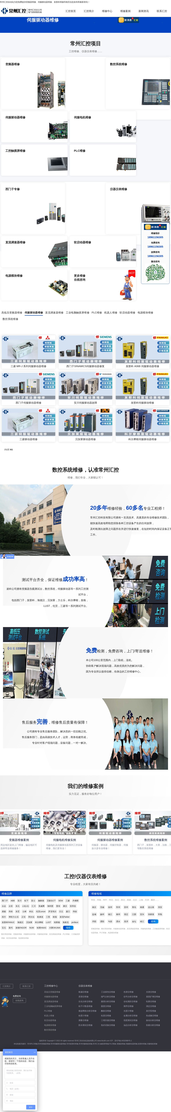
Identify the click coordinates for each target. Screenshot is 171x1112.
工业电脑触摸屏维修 (77, 210)
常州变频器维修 (44, 941)
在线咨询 (19, 898)
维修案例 (125, 11)
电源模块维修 (145, 210)
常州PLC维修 (32, 941)
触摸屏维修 (104, 941)
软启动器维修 (127, 210)
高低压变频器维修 (11, 210)
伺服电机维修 (152, 941)
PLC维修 (97, 210)
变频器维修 (31, 2)
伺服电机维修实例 (65, 737)
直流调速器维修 (54, 210)
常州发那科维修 (72, 941)
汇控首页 (71, 11)
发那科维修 (59, 2)
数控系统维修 (10, 216)
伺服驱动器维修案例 (111, 737)
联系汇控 (162, 11)
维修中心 (107, 11)
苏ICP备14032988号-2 (123, 938)
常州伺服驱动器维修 (58, 941)
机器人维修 (110, 210)
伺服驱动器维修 (45, 2)
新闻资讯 (144, 11)
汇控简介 (89, 11)
